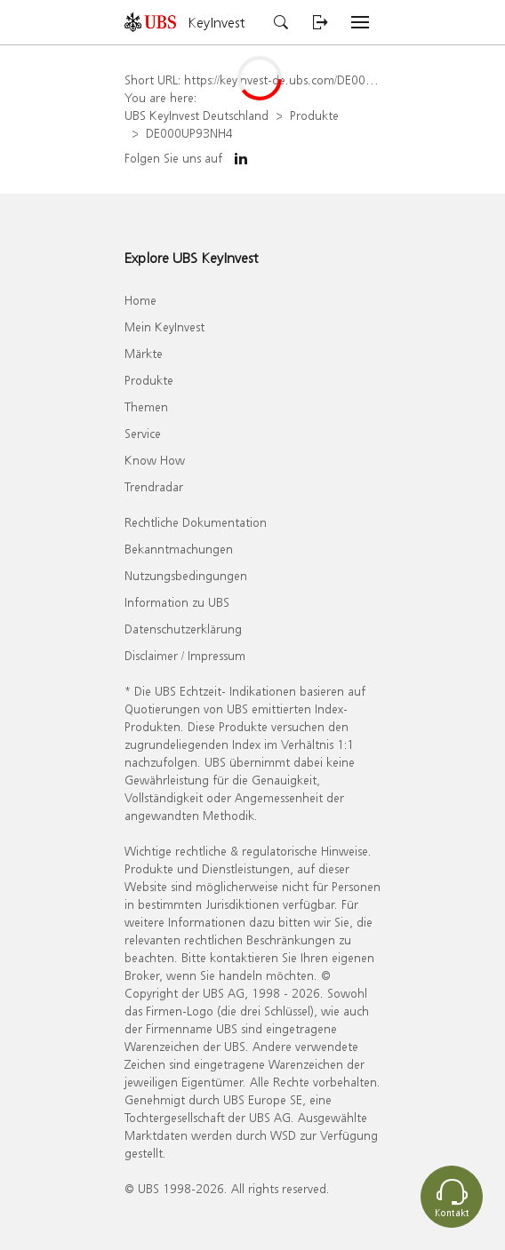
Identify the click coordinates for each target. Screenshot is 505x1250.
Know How (154, 459)
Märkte (143, 353)
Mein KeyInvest (164, 326)
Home (140, 299)
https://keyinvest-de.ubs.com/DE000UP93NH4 (304, 79)
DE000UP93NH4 (189, 132)
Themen (146, 406)
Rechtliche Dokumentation (195, 522)
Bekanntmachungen (178, 548)
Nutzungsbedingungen (185, 575)
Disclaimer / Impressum (184, 655)
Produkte (314, 115)
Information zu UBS (176, 601)
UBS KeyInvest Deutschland (196, 115)
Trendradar (153, 486)
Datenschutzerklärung (183, 628)
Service (142, 433)
